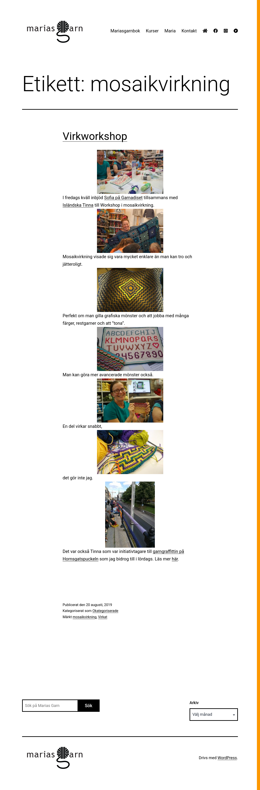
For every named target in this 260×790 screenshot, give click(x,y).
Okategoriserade (105, 611)
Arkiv (194, 702)
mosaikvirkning (85, 617)
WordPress (227, 757)
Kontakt (189, 30)
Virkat (102, 617)
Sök (88, 705)
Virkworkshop (95, 136)
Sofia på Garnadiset (123, 197)
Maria (170, 30)
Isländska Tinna (78, 205)
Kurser (152, 30)
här (175, 559)
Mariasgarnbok (125, 30)
